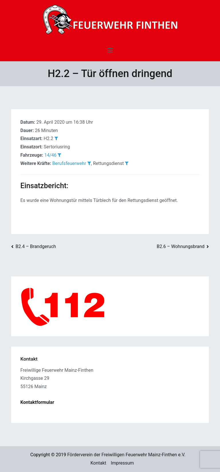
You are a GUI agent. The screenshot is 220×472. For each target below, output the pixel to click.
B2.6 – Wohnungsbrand (181, 246)
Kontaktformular (37, 402)
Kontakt (98, 463)
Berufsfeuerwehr (69, 163)
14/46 (50, 155)
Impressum (122, 463)
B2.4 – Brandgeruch (35, 246)
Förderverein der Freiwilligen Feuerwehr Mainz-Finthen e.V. (126, 454)
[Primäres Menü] (110, 51)
